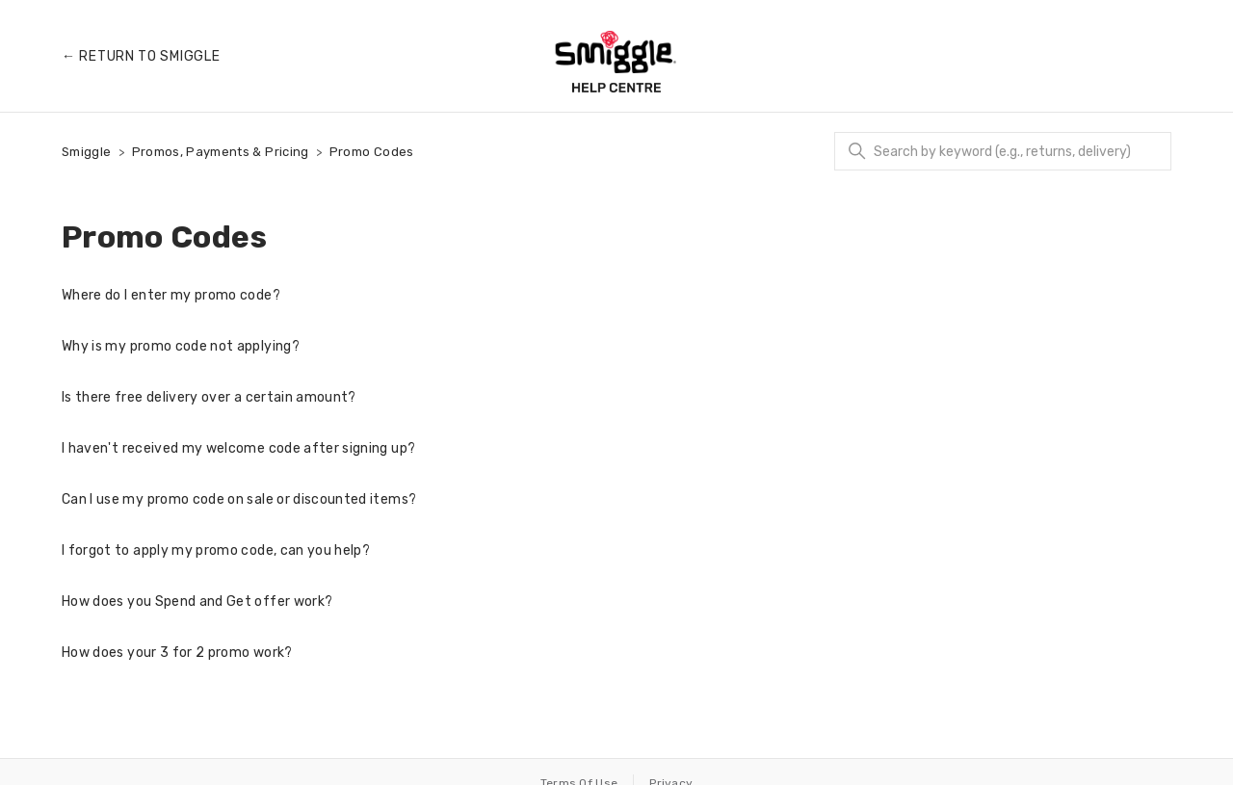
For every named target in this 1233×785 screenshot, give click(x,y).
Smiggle (86, 151)
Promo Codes (371, 151)
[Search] (1002, 151)
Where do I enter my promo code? (171, 295)
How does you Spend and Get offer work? (197, 601)
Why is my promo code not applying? (181, 346)
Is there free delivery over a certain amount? (209, 397)
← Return (141, 56)
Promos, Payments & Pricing (220, 151)
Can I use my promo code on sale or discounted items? (239, 499)
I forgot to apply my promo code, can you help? (216, 550)
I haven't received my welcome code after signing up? (238, 448)
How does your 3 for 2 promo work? (177, 652)
